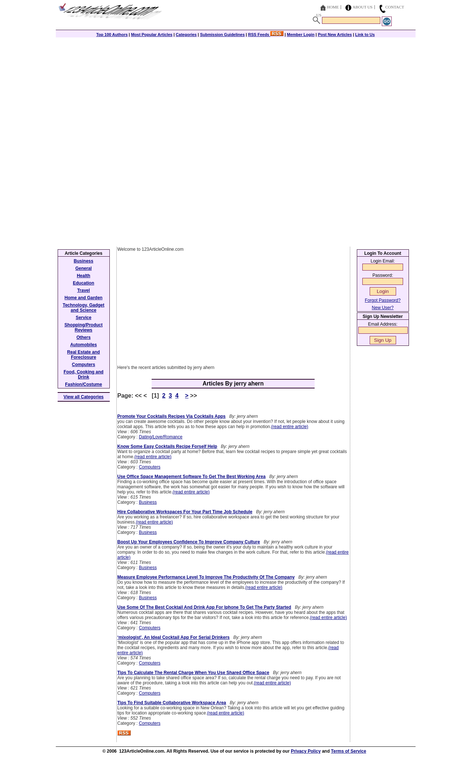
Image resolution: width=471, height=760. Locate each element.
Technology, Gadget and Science (84, 308)
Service (83, 317)
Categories (186, 34)
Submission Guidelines (222, 34)
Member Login (301, 34)
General (83, 268)
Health (83, 275)
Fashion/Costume (83, 384)
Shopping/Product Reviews (84, 327)
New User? (383, 307)
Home (332, 7)
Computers (149, 467)
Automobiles (83, 344)
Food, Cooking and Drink (84, 374)
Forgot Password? (383, 300)
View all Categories (84, 396)
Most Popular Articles (152, 34)
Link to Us (365, 34)
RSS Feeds (266, 34)
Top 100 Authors (112, 34)
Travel (83, 290)
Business (148, 502)
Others (83, 337)
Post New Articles (335, 34)
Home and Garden (83, 297)
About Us (362, 7)
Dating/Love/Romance (160, 436)
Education (83, 283)
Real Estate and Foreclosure (83, 355)
